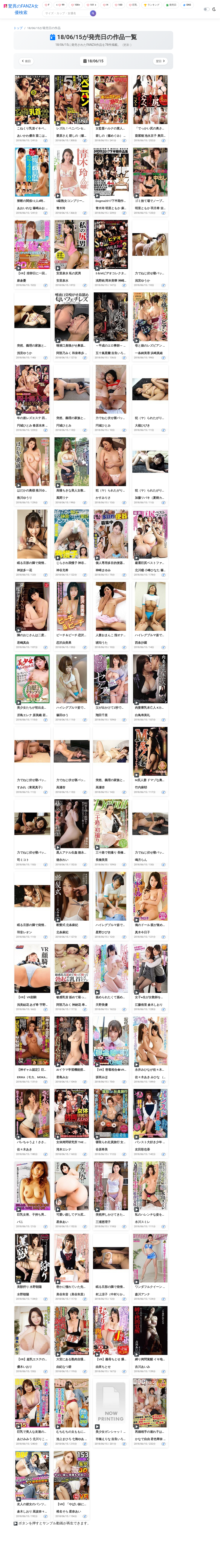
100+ (76, 5)
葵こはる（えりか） (49, 136)
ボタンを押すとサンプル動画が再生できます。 (54, 1524)
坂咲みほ (102, 1077)
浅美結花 (23, 1005)
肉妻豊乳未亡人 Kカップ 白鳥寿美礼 (159, 708)
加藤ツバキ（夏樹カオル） (153, 498)
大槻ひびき (142, 426)
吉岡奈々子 (168, 208)
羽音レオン (24, 932)
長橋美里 (102, 860)
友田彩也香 (142, 1150)
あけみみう (24, 1439)
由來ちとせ (103, 1367)
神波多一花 (24, 570)
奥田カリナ (165, 136)
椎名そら (62, 1512)
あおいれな (24, 208)
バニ (20, 1222)
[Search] (80, 14)
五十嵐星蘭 (103, 353)
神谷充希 (62, 570)
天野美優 (102, 1005)
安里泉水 (62, 281)
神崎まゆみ (103, 570)
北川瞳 (139, 570)
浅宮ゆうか (142, 281)
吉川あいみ (142, 1367)
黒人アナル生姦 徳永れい (73, 853)
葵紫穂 (139, 136)
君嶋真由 (23, 643)
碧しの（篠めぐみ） (82, 136)
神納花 (76, 1005)
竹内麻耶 (141, 788)
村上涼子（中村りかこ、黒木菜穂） (120, 1294)
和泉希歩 (78, 353)
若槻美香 (49, 715)
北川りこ (39, 1439)
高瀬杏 (60, 788)
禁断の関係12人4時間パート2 (37, 201)
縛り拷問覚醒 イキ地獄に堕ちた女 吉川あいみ (166, 1360)
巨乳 (137, 5)
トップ (18, 28)
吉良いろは (118, 353)
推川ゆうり (24, 498)
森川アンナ (142, 1294)
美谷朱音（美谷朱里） (71, 1294)
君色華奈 (157, 1439)
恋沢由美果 (63, 643)
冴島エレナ (24, 715)
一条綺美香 (142, 353)
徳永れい (62, 860)
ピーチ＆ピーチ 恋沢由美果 (74, 635)
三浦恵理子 (103, 1222)
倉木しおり (155, 1005)
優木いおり (24, 1367)
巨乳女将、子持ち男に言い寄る (38, 1215)
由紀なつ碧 (63, 1367)
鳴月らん (141, 860)
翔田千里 (102, 715)
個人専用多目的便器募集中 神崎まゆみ (121, 563)
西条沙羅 (141, 643)
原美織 (37, 715)
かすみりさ (103, 498)
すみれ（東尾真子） (30, 788)
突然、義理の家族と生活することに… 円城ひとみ (89, 418)
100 (122, 5)
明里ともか (112, 208)
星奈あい (62, 1222)
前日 (27, 61)
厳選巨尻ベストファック (151, 563)
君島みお (62, 1077)
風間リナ (62, 498)
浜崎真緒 (157, 353)
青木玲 (60, 208)
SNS (47, 13)
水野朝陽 (23, 1294)
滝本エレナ (63, 1150)
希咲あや (88, 1005)
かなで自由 (142, 1439)
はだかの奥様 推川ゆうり (34, 491)
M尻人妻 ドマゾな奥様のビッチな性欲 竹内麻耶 (167, 780)
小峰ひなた (152, 570)
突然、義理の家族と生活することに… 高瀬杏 (126, 780)
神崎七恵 (124, 281)
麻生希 (125, 208)
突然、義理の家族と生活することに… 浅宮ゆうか (50, 346)
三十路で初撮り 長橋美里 (112, 853)
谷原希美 (102, 1150)
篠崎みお (39, 208)
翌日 (159, 61)
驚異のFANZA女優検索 (20, 9)
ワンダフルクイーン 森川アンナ (156, 1287)
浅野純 (100, 281)
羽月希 (155, 208)
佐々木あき (142, 1077)
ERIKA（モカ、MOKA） (33, 1077)
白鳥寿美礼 (142, 715)
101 (93, 5)
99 (59, 5)
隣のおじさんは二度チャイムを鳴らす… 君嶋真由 (50, 635)
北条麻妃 (62, 932)
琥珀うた (102, 643)
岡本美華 (111, 281)
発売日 (179, 5)
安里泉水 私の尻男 (68, 273)
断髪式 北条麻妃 (67, 925)
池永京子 (151, 136)
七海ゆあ (78, 1439)
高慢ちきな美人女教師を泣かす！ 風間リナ (85, 491)
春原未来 (39, 426)
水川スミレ (142, 1222)
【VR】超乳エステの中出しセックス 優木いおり (49, 1360)
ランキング (158, 5)
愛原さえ (62, 136)
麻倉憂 (21, 281)
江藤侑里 (141, 1005)
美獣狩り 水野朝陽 (29, 1287)
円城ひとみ (24, 426)
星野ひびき (103, 932)
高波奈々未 (40, 1512)
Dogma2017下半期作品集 (113, 201)
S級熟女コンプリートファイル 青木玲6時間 (85, 201)
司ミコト (23, 860)
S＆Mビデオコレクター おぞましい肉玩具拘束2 (127, 273)
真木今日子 (142, 932)
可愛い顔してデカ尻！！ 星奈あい (79, 1215)
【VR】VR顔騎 (27, 998)
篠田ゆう (166, 570)
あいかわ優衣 (26, 136)
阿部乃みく (63, 353)
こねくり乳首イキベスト (33, 129)
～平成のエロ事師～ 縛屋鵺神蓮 (117, 346)
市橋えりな (103, 1439)
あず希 (34, 1005)
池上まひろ (63, 1439)
